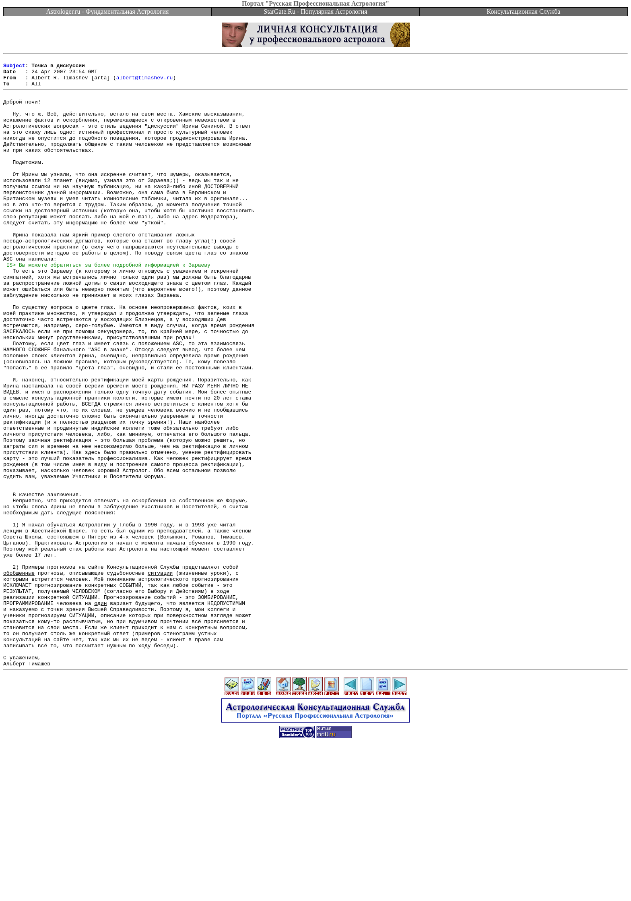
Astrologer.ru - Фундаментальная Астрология (107, 11)
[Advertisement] (315, 883)
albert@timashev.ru (144, 82)
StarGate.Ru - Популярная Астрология (315, 11)
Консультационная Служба (524, 11)
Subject (14, 67)
